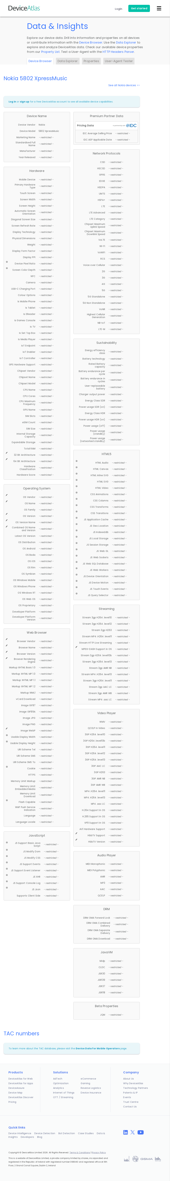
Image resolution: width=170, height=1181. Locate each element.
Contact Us (130, 1106)
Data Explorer (126, 42)
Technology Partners (135, 1088)
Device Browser (90, 42)
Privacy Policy (99, 1152)
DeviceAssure (16, 1088)
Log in (12, 101)
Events (127, 1097)
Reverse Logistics (91, 1088)
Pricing (12, 1102)
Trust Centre (130, 1102)
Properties (91, 61)
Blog (39, 1137)
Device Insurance (91, 1092)
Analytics (58, 1088)
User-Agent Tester (119, 61)
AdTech (57, 1078)
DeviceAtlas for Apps (20, 1083)
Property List (50, 52)
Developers (27, 1137)
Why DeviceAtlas (133, 1083)
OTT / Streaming (63, 1097)
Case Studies (85, 1133)
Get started (139, 8)
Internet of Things (64, 1092)
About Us (128, 1078)
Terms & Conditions (80, 1152)
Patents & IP (130, 1092)
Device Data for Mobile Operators (98, 1048)
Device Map (15, 1092)
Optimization (61, 1083)
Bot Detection (66, 1133)
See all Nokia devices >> (124, 85)
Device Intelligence (19, 1133)
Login (118, 9)
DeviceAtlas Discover (20, 1097)
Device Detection (44, 1133)
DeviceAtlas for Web (20, 1078)
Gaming (85, 1083)
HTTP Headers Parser (118, 52)
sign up (24, 101)
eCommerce (88, 1078)
